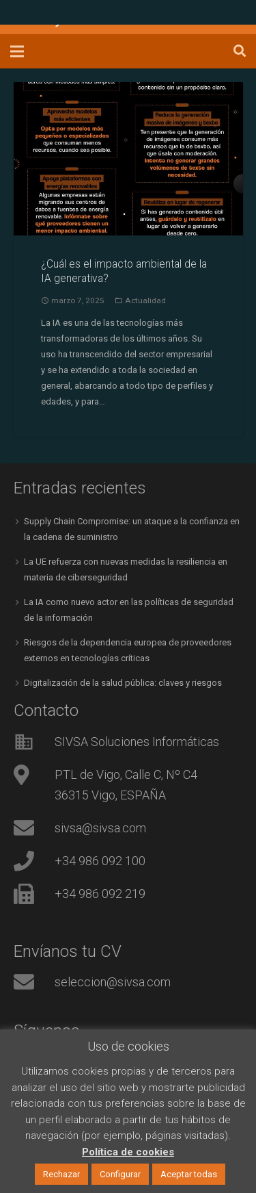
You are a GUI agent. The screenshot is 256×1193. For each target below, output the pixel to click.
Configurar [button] (120, 1174)
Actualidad (145, 300)
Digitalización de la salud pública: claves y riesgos (123, 683)
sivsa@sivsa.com (100, 828)
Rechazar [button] (61, 1174)
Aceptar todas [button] (188, 1174)
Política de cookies (128, 1152)
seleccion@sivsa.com (113, 982)
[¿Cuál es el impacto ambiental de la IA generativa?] (128, 158)
